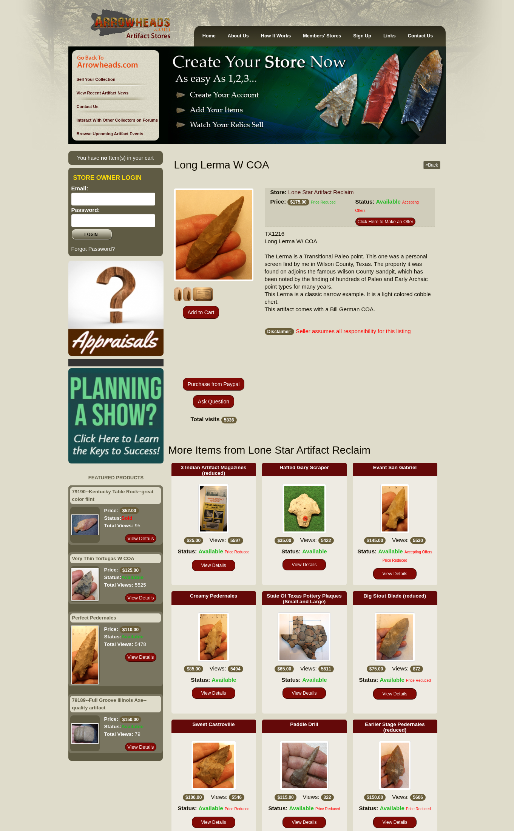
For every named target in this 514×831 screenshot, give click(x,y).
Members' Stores (322, 36)
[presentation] (214, 348)
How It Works (276, 36)
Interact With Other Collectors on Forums (117, 120)
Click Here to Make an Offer (386, 221)
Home (209, 36)
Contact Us (420, 36)
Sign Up (362, 36)
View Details (140, 538)
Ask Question (213, 402)
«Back (432, 165)
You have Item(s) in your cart (115, 158)
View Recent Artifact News (103, 93)
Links (389, 36)
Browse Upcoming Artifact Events (110, 133)
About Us (238, 36)
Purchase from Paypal (214, 384)
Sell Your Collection (96, 79)
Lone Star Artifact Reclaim (320, 192)
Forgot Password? (93, 249)
